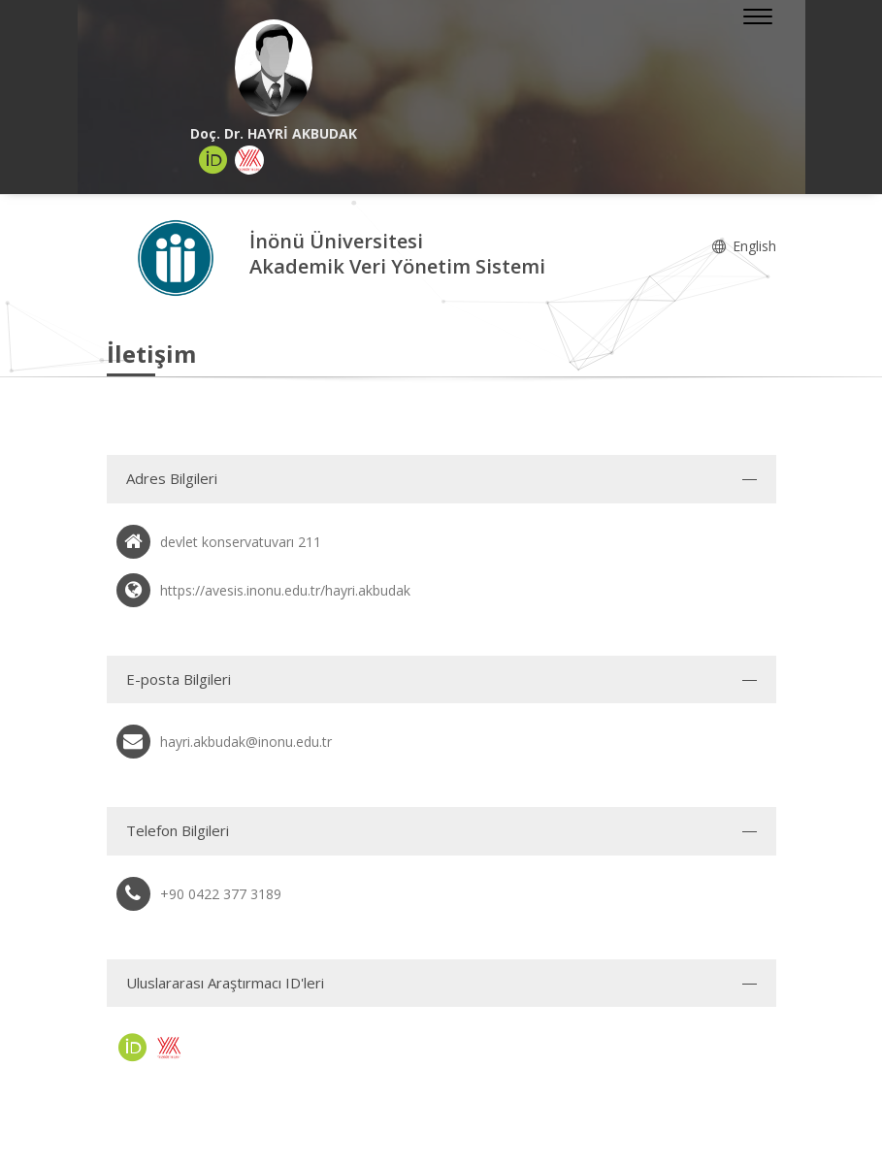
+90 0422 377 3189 (220, 894)
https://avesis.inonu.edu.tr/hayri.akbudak (285, 590)
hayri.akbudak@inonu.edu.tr (246, 741)
